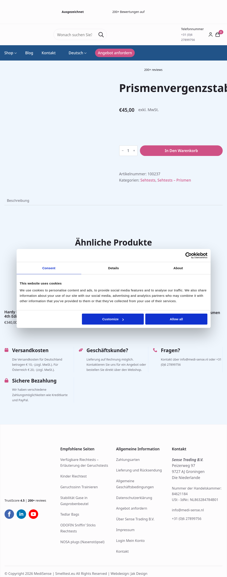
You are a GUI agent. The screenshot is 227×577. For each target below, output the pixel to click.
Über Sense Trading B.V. (135, 519)
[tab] (18, 200)
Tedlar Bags (69, 514)
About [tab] (178, 268)
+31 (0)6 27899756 (186, 518)
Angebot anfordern (131, 508)
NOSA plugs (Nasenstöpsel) (82, 542)
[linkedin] (21, 514)
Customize (113, 319)
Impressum (125, 529)
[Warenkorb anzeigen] (218, 34)
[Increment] (134, 151)
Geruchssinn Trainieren (79, 487)
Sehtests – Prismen (174, 180)
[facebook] (9, 514)
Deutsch (73, 53)
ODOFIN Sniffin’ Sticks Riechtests (78, 528)
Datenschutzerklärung (134, 497)
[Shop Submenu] (15, 53)
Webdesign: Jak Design (129, 573)
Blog (29, 53)
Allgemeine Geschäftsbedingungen (135, 484)
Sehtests (147, 180)
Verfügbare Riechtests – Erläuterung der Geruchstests (84, 462)
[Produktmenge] (128, 150)
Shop (8, 53)
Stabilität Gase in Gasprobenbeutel (74, 500)
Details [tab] (113, 268)
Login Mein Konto (130, 540)
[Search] (101, 34)
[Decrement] (122, 151)
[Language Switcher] (85, 53)
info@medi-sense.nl (188, 510)
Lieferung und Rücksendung (139, 470)
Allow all (176, 319)
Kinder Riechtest (73, 476)
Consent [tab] (48, 268)
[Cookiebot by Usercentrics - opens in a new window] (188, 255)
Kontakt (49, 53)
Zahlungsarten (128, 459)
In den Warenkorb (181, 150)
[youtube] (33, 514)
